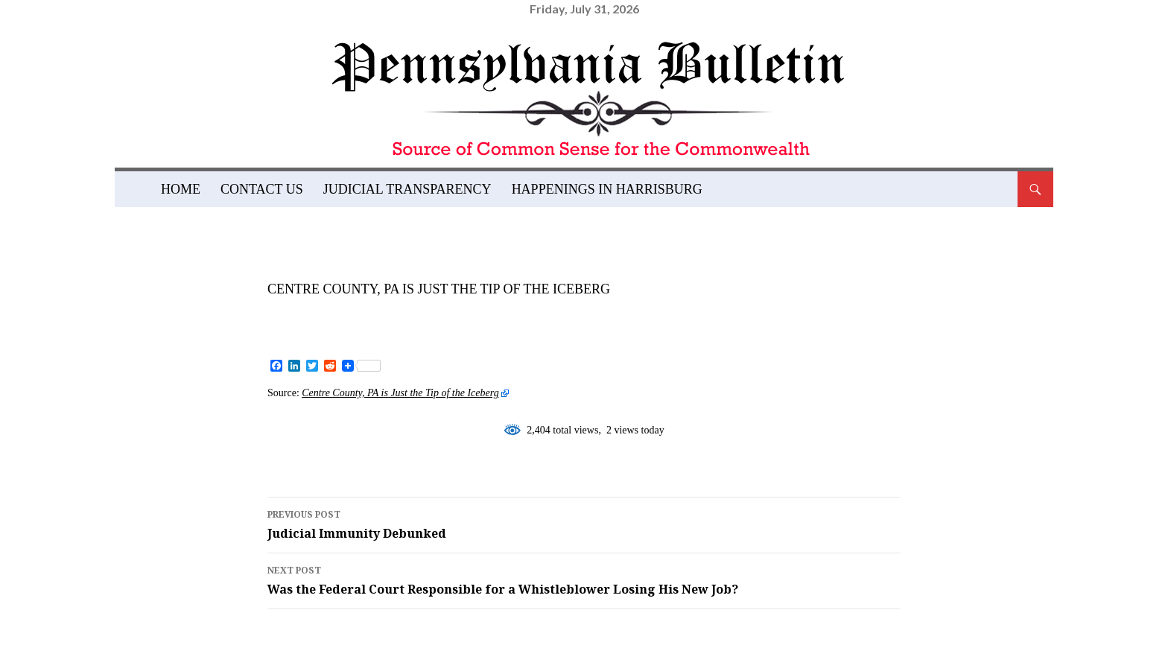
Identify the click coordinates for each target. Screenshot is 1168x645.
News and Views (323, 268)
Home (180, 189)
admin (398, 313)
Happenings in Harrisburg (607, 189)
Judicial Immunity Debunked (584, 523)
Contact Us (261, 189)
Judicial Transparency (407, 189)
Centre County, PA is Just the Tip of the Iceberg (400, 392)
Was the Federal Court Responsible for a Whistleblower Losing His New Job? (584, 579)
